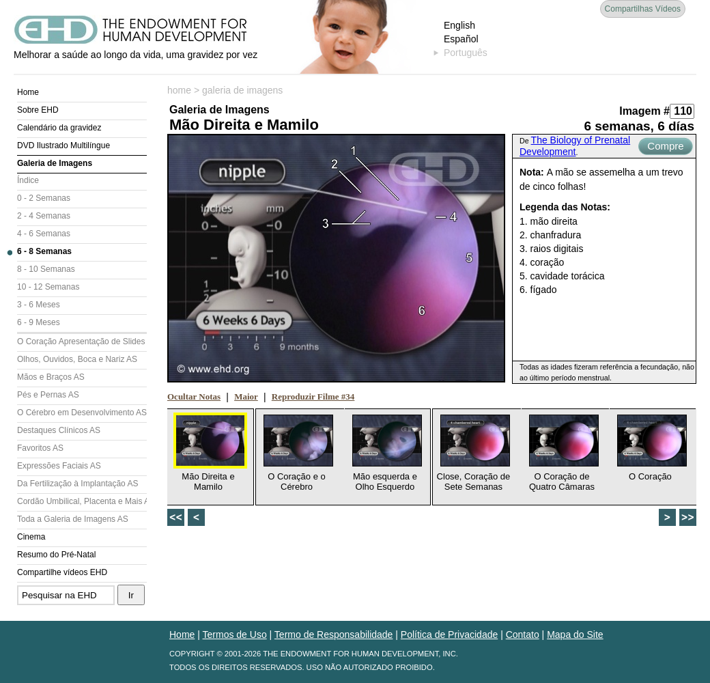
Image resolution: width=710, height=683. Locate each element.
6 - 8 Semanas (44, 251)
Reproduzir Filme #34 (313, 396)
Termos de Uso (235, 634)
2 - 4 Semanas (43, 216)
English (459, 25)
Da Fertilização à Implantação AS (77, 483)
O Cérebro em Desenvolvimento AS (82, 412)
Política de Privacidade (449, 634)
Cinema (31, 537)
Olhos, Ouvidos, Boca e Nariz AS (77, 359)
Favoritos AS (40, 448)
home (179, 90)
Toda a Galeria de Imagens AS (72, 519)
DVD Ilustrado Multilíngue (63, 145)
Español (461, 38)
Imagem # (644, 111)
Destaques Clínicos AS (58, 430)
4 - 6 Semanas (43, 233)
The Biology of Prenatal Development (575, 146)
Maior (246, 396)
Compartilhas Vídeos (643, 9)
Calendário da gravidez (59, 128)
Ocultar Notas (194, 396)
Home (28, 92)
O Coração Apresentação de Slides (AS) (82, 341)
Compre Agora (665, 147)
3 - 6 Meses (38, 304)
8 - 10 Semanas (46, 269)
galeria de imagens (242, 90)
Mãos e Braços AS (51, 377)
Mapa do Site (575, 634)
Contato (522, 634)
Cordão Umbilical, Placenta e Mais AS (82, 501)
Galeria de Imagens (54, 163)
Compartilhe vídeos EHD (62, 572)
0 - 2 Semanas (43, 198)
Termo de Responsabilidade (333, 634)
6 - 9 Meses (38, 322)
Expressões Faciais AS (59, 466)
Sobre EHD (38, 110)
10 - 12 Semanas (48, 287)
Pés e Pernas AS (48, 395)
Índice (28, 180)
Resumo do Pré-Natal (56, 554)
